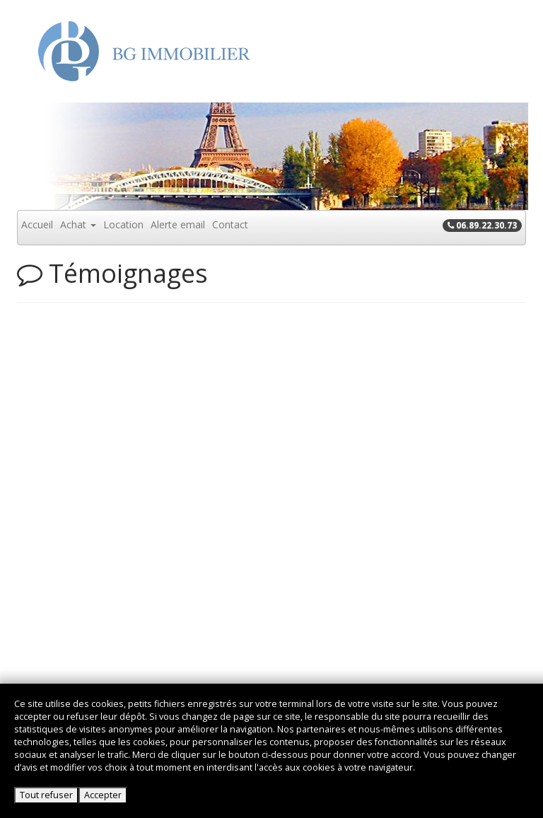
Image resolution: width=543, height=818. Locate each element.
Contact (230, 224)
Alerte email (178, 224)
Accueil (37, 224)
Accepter (103, 795)
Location (123, 224)
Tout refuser (46, 795)
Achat (78, 224)
